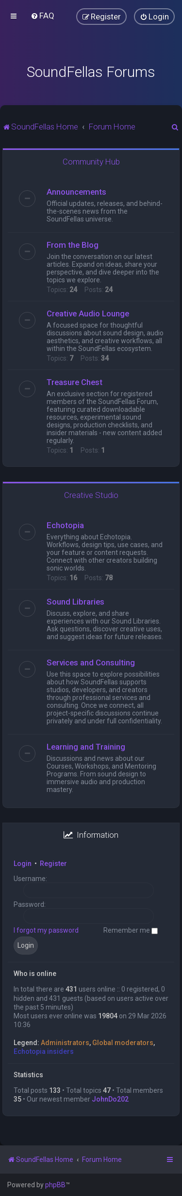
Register (53, 863)
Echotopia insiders (44, 1051)
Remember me (130, 930)
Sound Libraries (75, 602)
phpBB (55, 1185)
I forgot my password (46, 930)
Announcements (76, 192)
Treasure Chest (74, 382)
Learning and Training (86, 747)
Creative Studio (91, 495)
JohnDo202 (110, 1099)
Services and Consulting (91, 662)
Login (23, 863)
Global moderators (122, 1043)
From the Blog (73, 245)
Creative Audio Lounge (88, 313)
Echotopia (65, 525)
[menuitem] (42, 15)
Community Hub (91, 161)
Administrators (65, 1043)
